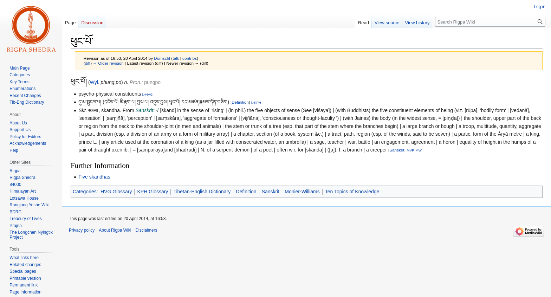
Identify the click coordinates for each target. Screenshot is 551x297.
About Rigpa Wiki (115, 230)
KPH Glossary (152, 191)
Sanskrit (396, 150)
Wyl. (94, 82)
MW (419, 150)
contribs (189, 58)
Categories (85, 191)
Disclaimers (146, 230)
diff (87, 63)
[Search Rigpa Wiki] (490, 22)
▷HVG (147, 94)
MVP (410, 150)
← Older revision (108, 63)
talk (176, 58)
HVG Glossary (116, 191)
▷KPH (256, 102)
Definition (240, 102)
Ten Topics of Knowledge (352, 191)
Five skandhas (94, 177)
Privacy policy (82, 230)
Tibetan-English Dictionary (202, 191)
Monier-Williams (302, 191)
